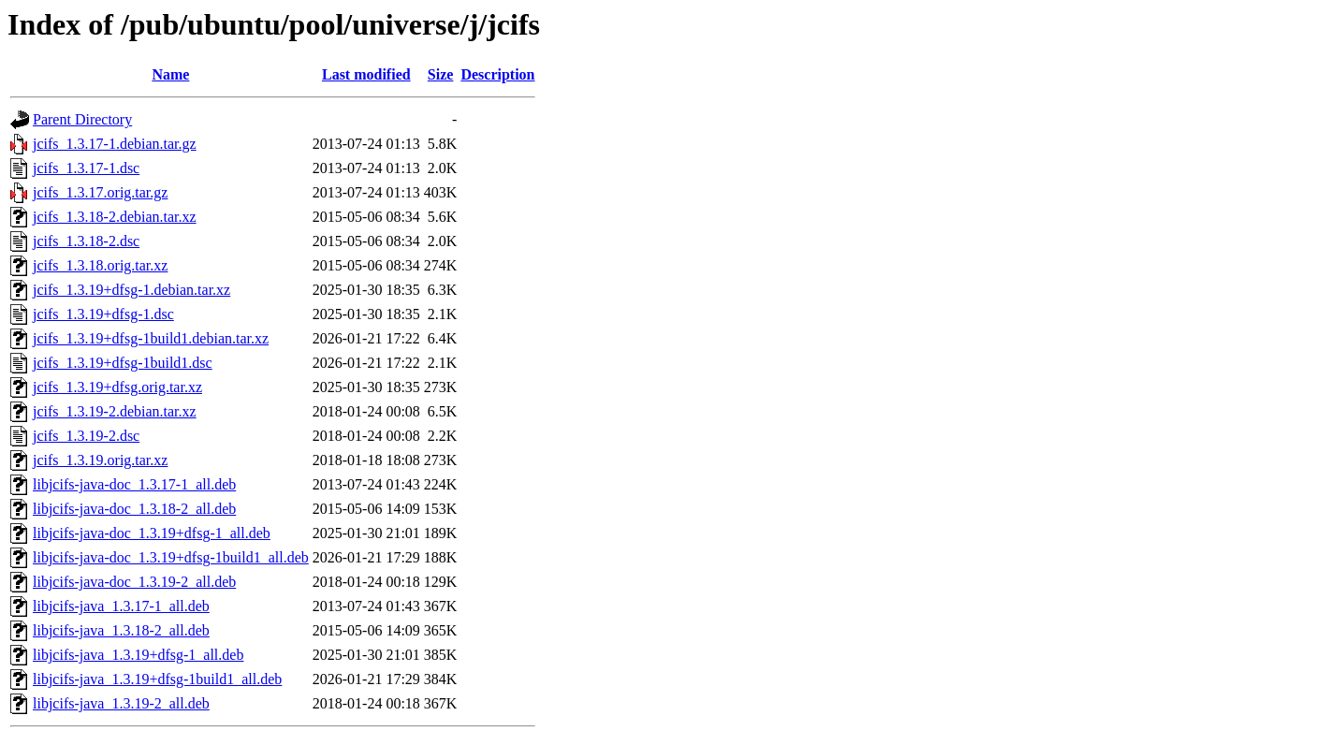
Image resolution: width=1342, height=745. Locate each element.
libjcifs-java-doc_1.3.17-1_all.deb (134, 484)
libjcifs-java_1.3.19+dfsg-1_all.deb (138, 655)
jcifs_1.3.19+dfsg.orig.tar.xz (117, 387)
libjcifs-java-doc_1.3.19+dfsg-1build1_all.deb (171, 557)
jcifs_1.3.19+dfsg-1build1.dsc (122, 363)
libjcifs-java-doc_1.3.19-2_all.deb (134, 582)
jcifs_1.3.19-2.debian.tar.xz (115, 411)
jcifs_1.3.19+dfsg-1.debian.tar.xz (131, 290)
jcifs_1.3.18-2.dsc (86, 241)
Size (441, 74)
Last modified (366, 74)
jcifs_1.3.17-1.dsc (86, 168)
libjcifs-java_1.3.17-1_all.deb (121, 606)
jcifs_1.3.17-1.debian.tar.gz (115, 144)
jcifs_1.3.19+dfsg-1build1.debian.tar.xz (151, 338)
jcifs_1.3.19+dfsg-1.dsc (103, 314)
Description (497, 74)
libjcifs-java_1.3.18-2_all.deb (121, 630)
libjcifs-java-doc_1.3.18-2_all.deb (134, 509)
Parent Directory (82, 119)
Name (170, 74)
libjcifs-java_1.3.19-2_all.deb (121, 703)
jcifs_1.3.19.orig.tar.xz (100, 460)
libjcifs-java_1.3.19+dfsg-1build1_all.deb (157, 679)
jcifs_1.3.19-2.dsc (86, 436)
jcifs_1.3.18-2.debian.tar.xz (115, 217)
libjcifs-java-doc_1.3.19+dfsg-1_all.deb (151, 533)
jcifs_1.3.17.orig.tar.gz (100, 192)
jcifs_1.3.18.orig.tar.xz (100, 265)
